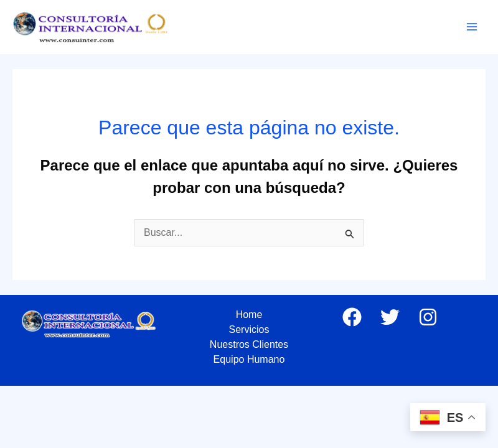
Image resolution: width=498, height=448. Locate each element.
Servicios (249, 329)
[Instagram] (428, 317)
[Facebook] (352, 317)
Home (249, 314)
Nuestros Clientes (249, 344)
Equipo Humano (249, 359)
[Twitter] (390, 317)
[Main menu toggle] (472, 26)
